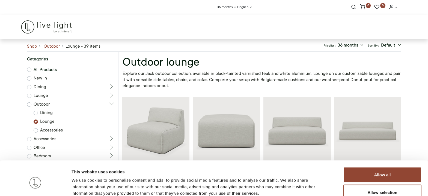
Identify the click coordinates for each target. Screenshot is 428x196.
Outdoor (52, 46)
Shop (32, 46)
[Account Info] (393, 7)
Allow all (382, 149)
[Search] (353, 7)
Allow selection (382, 167)
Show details (286, 185)
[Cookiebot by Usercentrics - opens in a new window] (35, 185)
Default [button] (388, 45)
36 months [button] (348, 45)
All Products (45, 69)
